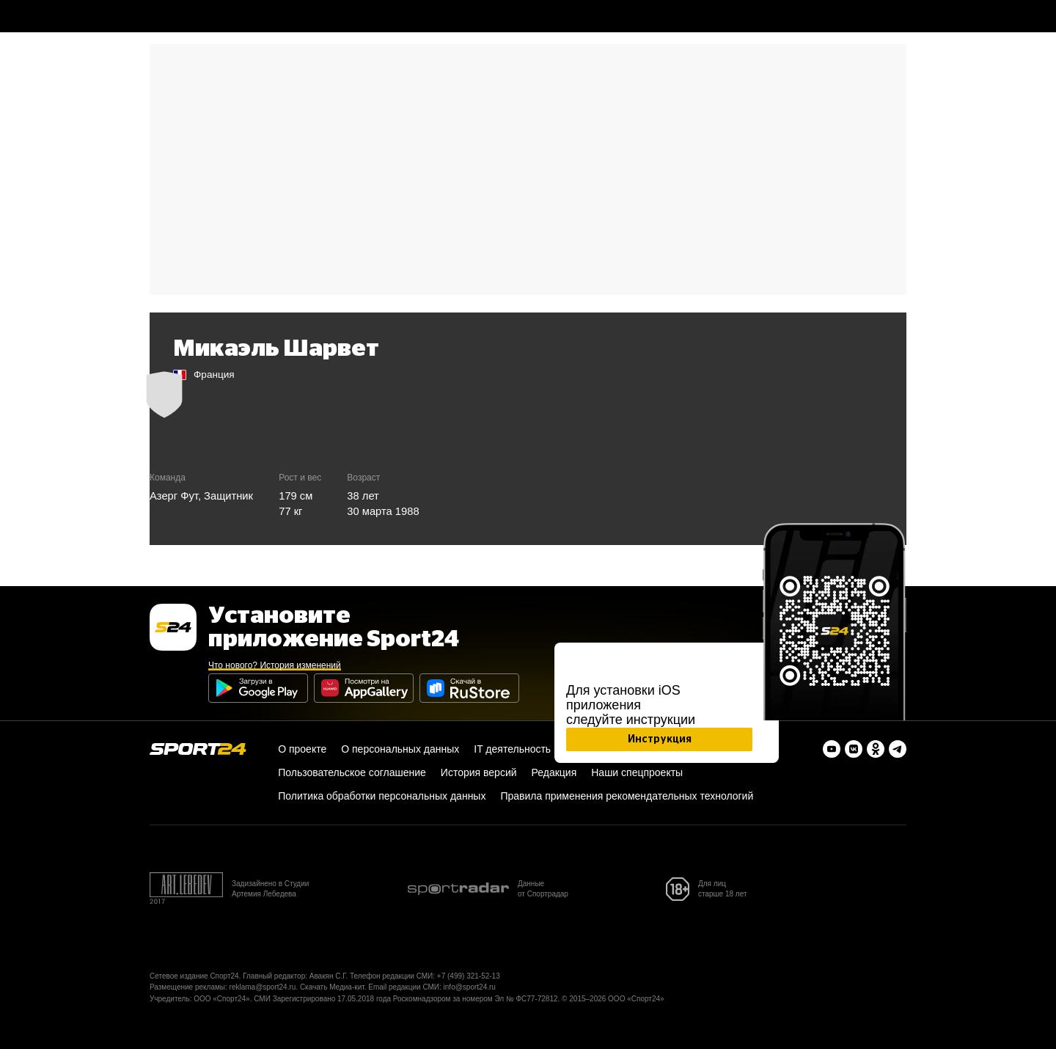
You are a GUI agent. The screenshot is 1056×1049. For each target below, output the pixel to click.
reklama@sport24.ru (263, 987)
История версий (479, 772)
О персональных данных (400, 749)
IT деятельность (512, 749)
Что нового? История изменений (274, 665)
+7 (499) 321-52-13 (468, 976)
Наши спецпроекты (637, 772)
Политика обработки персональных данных (381, 796)
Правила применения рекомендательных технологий (626, 796)
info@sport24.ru (470, 987)
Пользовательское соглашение (352, 772)
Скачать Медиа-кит (332, 987)
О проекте (302, 749)
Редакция (554, 772)
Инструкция (660, 739)
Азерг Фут (174, 496)
